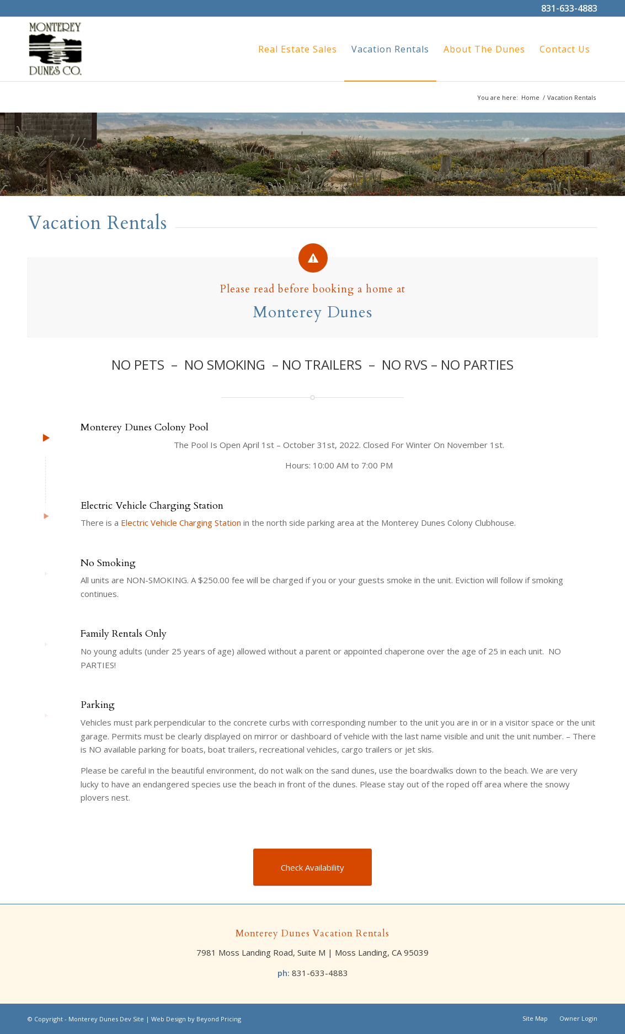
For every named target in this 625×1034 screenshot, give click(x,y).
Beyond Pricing (218, 1019)
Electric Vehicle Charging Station (181, 522)
